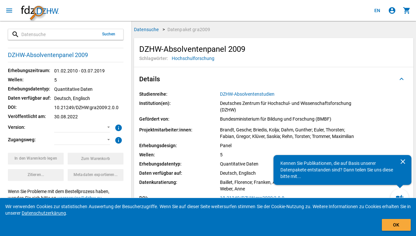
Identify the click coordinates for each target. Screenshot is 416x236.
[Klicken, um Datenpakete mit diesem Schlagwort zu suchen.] (193, 58)
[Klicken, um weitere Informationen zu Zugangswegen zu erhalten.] (117, 140)
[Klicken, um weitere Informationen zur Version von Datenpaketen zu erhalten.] (117, 127)
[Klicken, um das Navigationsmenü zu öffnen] (9, 10)
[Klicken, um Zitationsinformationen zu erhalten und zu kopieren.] (36, 175)
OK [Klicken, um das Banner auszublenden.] (396, 224)
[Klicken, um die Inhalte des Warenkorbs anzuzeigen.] (406, 10)
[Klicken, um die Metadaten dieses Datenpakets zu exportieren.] (95, 175)
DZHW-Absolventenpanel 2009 (48, 54)
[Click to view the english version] (377, 10)
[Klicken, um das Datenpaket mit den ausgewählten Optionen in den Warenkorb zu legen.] (36, 159)
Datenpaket (188, 29)
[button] (82, 127)
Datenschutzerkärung (44, 213)
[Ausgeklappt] (401, 79)
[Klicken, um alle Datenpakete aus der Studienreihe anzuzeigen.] (247, 94)
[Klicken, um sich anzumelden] (392, 10)
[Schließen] (402, 161)
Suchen (109, 34)
